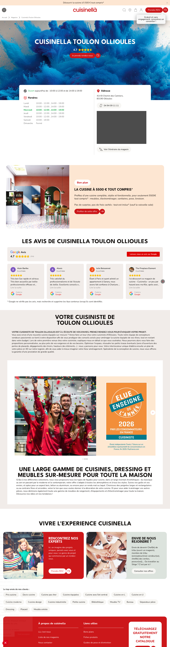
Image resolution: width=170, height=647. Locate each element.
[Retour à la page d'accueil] (85, 10)
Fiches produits (91, 634)
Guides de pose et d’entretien (97, 639)
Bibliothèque (98, 599)
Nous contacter (45, 639)
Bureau (130, 599)
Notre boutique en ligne (95, 645)
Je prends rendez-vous (82, 55)
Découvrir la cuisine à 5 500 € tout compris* (83, 2)
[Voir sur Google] (13, 269)
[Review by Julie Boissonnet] (103, 268)
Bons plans (89, 628)
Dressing (10, 606)
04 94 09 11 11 (109, 105)
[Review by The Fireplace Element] (146, 268)
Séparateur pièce (147, 599)
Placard (24, 606)
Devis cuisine (29, 591)
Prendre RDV (154, 10)
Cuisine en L (119, 591)
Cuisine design (35, 599)
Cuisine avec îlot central (96, 591)
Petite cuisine (79, 599)
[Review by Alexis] (59, 268)
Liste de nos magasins (48, 634)
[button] (5, 643)
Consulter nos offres (143, 568)
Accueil (4, 17)
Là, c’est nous (44, 628)
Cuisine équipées (71, 591)
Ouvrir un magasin (46, 645)
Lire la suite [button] (16, 287)
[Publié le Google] (16, 293)
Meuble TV (115, 599)
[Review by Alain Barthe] (22, 268)
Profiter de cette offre (87, 211)
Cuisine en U (138, 591)
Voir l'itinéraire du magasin (113, 149)
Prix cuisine (11, 591)
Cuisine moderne (14, 599)
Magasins (14, 17)
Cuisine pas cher (49, 591)
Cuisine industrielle (57, 599)
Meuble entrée (41, 606)
